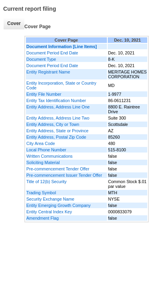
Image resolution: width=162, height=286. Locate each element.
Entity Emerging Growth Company (58, 205)
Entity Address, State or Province (57, 130)
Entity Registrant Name (48, 72)
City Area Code (40, 143)
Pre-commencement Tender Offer (57, 168)
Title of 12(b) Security (46, 181)
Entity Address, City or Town (52, 124)
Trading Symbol (41, 192)
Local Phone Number (46, 149)
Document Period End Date (52, 52)
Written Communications (49, 156)
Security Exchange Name (50, 199)
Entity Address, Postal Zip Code (56, 137)
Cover (14, 23)
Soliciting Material (43, 162)
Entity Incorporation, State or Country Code (61, 85)
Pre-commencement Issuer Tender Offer (64, 175)
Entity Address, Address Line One (58, 106)
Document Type (41, 59)
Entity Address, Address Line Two (57, 118)
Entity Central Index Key (49, 211)
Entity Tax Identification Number (56, 100)
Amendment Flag (42, 218)
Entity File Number (43, 94)
